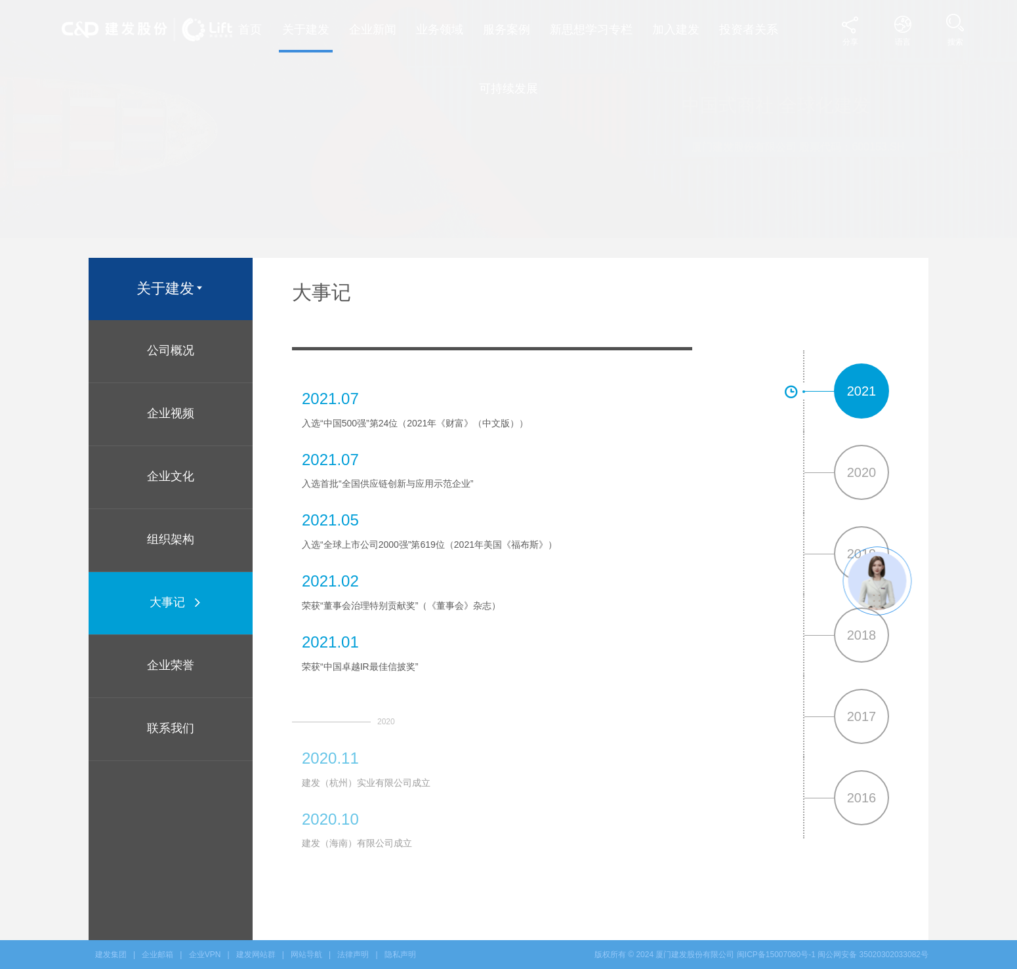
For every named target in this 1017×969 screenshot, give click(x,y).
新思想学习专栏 (591, 29)
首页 (250, 29)
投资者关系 (748, 29)
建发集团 (111, 954)
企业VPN (205, 954)
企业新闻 (372, 29)
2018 (862, 635)
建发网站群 (256, 954)
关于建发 (305, 29)
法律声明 (353, 954)
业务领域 (439, 29)
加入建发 (675, 29)
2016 (862, 798)
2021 (862, 391)
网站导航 (306, 954)
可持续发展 (508, 88)
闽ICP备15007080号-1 (776, 954)
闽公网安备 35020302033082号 (873, 954)
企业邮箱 (157, 954)
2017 (862, 716)
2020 (862, 472)
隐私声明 (400, 954)
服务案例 (506, 29)
